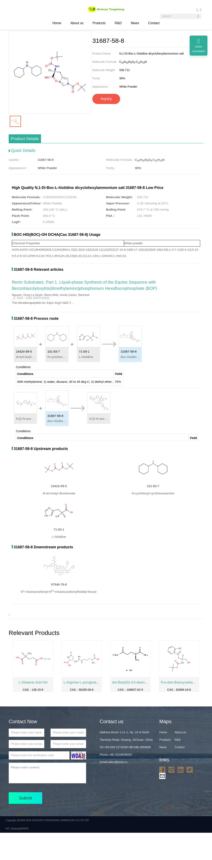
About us (76, 23)
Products (99, 23)
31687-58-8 (95, 41)
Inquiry (106, 126)
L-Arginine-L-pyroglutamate (82, 709)
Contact (154, 23)
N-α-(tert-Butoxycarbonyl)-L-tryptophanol (179, 709)
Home (33, 41)
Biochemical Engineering (69, 41)
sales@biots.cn (117, 789)
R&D (118, 23)
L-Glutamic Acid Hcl (33, 709)
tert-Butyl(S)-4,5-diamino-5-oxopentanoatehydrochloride (130, 709)
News (135, 23)
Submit (25, 825)
